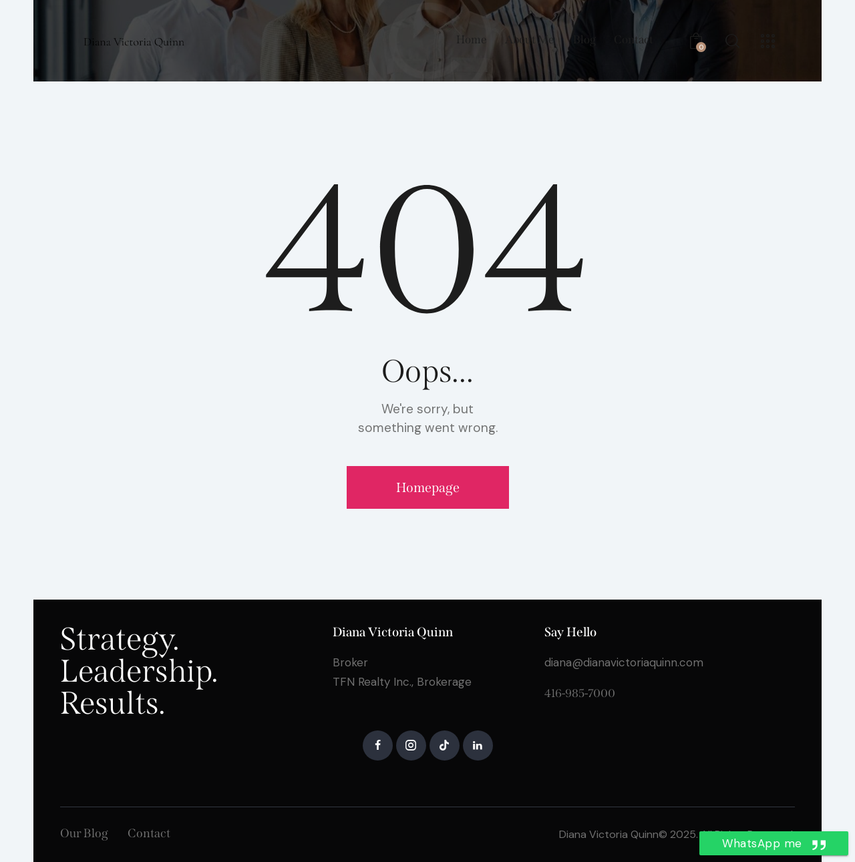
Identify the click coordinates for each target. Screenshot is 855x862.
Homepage (428, 487)
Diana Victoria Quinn (609, 834)
